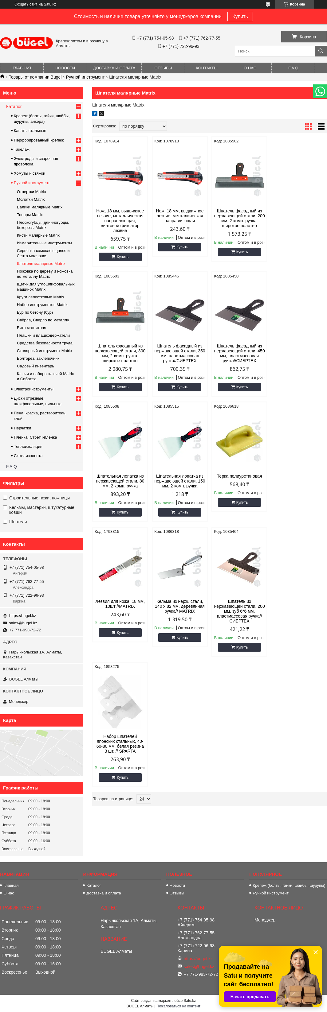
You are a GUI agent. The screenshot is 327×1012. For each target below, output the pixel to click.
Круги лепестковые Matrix (40, 297)
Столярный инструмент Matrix (44, 350)
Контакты (206, 68)
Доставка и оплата (114, 68)
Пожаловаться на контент (178, 1006)
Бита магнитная (31, 327)
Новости (65, 68)
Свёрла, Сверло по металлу (43, 320)
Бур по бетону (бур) (35, 312)
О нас (250, 68)
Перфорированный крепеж (39, 140)
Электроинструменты (33, 389)
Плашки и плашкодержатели (43, 335)
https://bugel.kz (22, 615)
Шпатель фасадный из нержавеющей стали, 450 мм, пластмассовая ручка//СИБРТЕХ (179, 353)
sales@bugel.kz (23, 623)
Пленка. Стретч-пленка (35, 437)
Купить (240, 16)
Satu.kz (189, 1000)
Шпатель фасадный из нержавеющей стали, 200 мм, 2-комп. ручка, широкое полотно (239, 218)
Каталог (14, 106)
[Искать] (321, 51)
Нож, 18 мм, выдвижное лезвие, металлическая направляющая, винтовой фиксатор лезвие (120, 220)
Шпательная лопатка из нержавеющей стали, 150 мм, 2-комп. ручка (299, 350)
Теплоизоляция (28, 446)
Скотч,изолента (28, 455)
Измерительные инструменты (44, 243)
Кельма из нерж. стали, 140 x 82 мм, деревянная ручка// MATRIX (239, 481)
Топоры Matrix (30, 214)
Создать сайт (25, 4)
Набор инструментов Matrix (42, 304)
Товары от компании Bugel (35, 77)
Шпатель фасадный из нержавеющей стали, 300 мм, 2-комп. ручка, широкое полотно (299, 218)
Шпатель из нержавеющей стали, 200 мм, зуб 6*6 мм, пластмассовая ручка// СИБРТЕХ (299, 486)
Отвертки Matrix (31, 191)
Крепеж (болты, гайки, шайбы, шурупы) (289, 885)
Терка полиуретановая (120, 476)
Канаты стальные (30, 130)
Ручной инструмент (85, 77)
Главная (22, 68)
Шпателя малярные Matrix (41, 263)
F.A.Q (293, 68)
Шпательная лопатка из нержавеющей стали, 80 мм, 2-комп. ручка (239, 350)
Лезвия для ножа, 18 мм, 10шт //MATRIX (180, 478)
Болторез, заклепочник (38, 358)
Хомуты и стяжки (29, 173)
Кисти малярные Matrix (38, 235)
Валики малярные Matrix (39, 207)
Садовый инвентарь (35, 366)
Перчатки (22, 428)
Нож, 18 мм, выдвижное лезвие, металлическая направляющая (179, 215)
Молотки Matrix (31, 199)
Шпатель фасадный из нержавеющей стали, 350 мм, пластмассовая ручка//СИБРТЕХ (120, 353)
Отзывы (163, 68)
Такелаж (22, 149)
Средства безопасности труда (45, 343)
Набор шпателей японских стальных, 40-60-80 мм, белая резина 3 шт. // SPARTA (120, 618)
